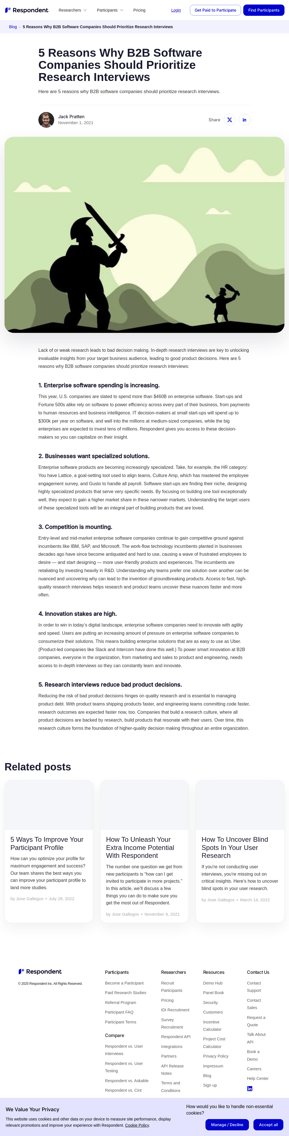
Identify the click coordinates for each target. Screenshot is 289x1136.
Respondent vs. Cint (123, 1090)
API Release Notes (172, 1070)
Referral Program (120, 1002)
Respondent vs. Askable (126, 1080)
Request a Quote (256, 1021)
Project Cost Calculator (214, 1043)
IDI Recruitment (175, 1010)
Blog (13, 27)
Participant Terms (120, 1022)
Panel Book (213, 992)
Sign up (210, 1085)
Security (210, 1002)
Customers (213, 1012)
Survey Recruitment (172, 1023)
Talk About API (256, 1038)
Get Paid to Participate (215, 10)
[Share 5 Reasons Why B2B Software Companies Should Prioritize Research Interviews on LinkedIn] (245, 120)
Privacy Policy (216, 1056)
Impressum (213, 1066)
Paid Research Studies (125, 992)
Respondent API (176, 1036)
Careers (254, 1069)
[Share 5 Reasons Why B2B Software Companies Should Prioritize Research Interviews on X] (230, 120)
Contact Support (254, 987)
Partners (168, 1056)
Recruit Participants (171, 987)
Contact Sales (254, 1004)
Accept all (268, 1124)
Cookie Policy (137, 1125)
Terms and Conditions (170, 1087)
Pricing (139, 10)
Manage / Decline (227, 1124)
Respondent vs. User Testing (124, 1067)
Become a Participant (124, 983)
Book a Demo (253, 1055)
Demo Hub (213, 983)
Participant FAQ (119, 1012)
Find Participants (263, 10)
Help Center (258, 1078)
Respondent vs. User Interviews (124, 1050)
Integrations (171, 1046)
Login (176, 10)
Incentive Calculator (212, 1026)
